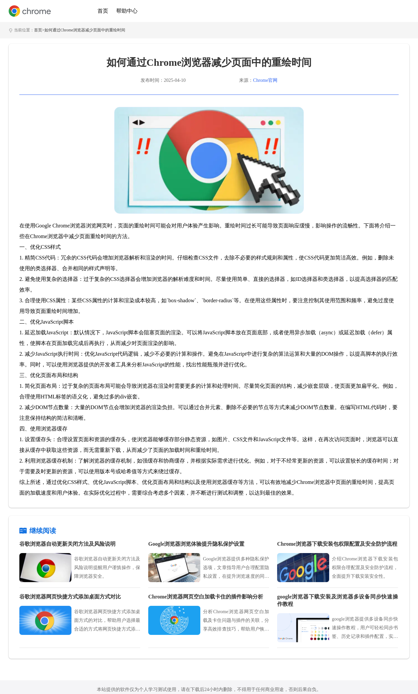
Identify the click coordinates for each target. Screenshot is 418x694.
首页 (102, 11)
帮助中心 (127, 11)
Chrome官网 (265, 80)
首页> (39, 30)
